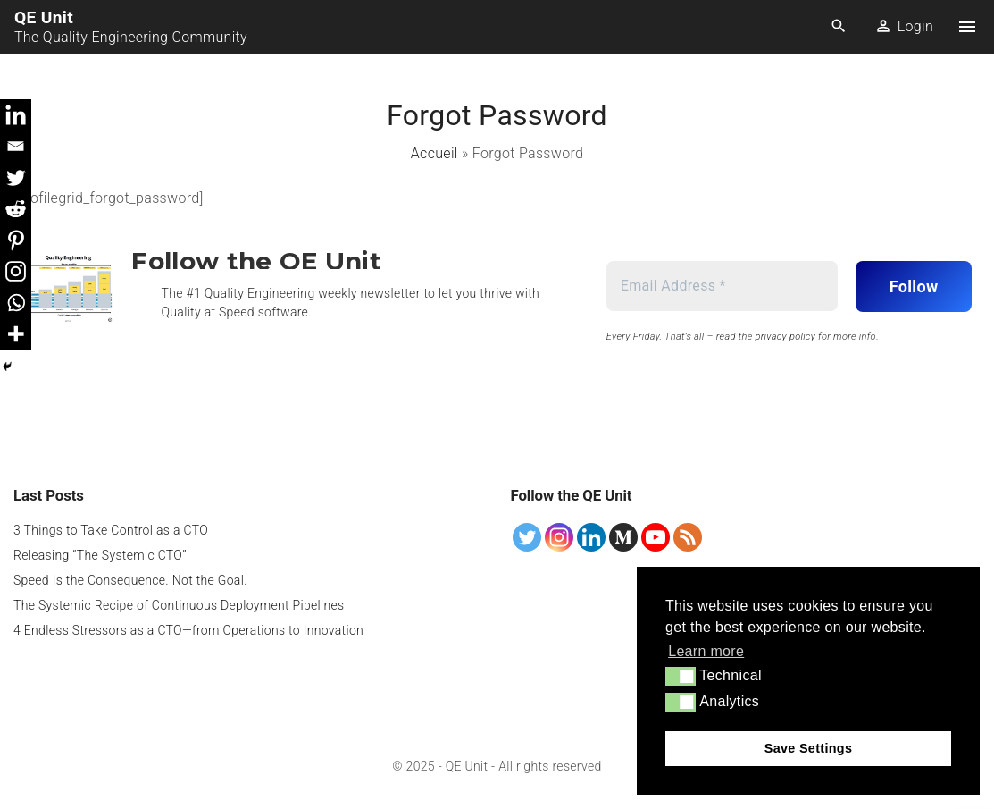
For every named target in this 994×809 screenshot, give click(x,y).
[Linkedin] (15, 115)
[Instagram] (15, 271)
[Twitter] (15, 177)
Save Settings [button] (808, 748)
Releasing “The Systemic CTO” (100, 555)
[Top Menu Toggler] (967, 26)
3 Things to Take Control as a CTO (110, 530)
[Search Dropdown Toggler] (839, 26)
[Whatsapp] (15, 302)
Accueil (434, 153)
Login (915, 26)
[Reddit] (15, 208)
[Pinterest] (15, 240)
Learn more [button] (706, 651)
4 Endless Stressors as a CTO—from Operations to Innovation (188, 630)
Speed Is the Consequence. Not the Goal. (130, 580)
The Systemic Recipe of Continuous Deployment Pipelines (179, 605)
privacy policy (785, 336)
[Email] (15, 146)
